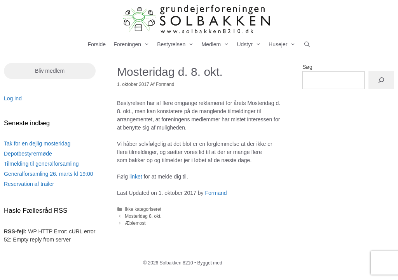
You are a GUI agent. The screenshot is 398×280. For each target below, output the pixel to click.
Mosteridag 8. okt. (143, 216)
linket (135, 176)
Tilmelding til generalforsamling (41, 164)
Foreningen (133, 44)
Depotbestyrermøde (28, 153)
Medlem (217, 44)
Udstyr (251, 44)
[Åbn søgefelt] (307, 44)
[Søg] (381, 80)
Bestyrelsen (177, 44)
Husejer (284, 44)
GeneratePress (239, 263)
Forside (96, 44)
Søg (307, 67)
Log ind (13, 98)
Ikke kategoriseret (143, 209)
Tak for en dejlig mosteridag (37, 143)
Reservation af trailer (29, 184)
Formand (216, 193)
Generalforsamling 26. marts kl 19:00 (48, 174)
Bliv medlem (50, 71)
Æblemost (135, 223)
